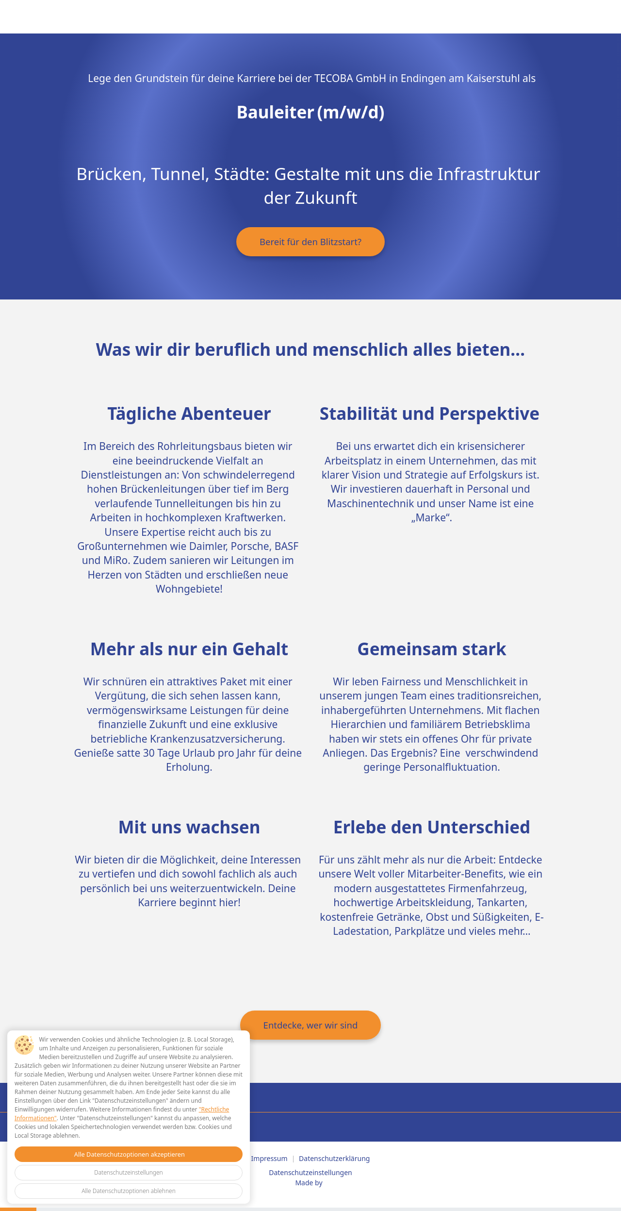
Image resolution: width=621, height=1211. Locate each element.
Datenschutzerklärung (334, 1158)
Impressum (269, 1158)
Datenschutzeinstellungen (310, 1172)
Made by (308, 1182)
